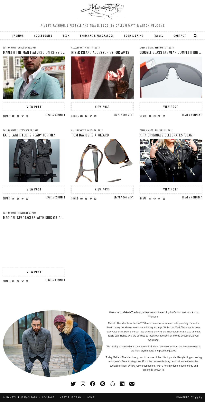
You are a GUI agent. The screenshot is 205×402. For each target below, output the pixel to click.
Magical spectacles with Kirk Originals (36, 217)
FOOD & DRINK (133, 35)
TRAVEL (158, 35)
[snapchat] (112, 384)
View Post (34, 107)
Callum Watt (9, 47)
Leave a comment (55, 114)
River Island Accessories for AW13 (100, 52)
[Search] (195, 35)
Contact (48, 397)
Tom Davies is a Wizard (90, 134)
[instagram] (83, 384)
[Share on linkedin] (27, 115)
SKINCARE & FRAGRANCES (97, 35)
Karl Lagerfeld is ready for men (29, 134)
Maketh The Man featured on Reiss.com (35, 52)
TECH (66, 35)
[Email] (131, 384)
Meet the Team (71, 397)
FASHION (18, 35)
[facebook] (92, 384)
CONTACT (180, 35)
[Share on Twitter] (23, 115)
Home (90, 397)
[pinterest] (102, 384)
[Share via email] (14, 115)
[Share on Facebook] (18, 115)
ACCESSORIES (43, 35)
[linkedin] (122, 384)
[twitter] (73, 384)
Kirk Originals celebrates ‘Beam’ (167, 134)
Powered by (189, 397)
